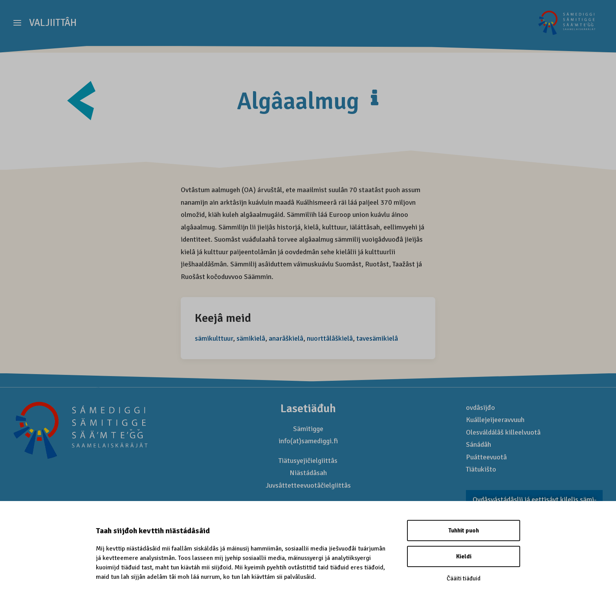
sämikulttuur (214, 338)
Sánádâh (478, 445)
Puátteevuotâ (486, 457)
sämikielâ (250, 338)
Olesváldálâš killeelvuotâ (503, 432)
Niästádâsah (308, 473)
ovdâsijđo (480, 408)
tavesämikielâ (377, 338)
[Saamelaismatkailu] (565, 26)
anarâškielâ (286, 338)
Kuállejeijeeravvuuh (495, 420)
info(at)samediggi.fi (308, 441)
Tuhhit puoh (463, 530)
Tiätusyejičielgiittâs (308, 461)
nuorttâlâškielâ (330, 338)
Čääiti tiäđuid (463, 578)
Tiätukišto (481, 469)
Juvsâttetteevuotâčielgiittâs (308, 485)
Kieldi (463, 556)
